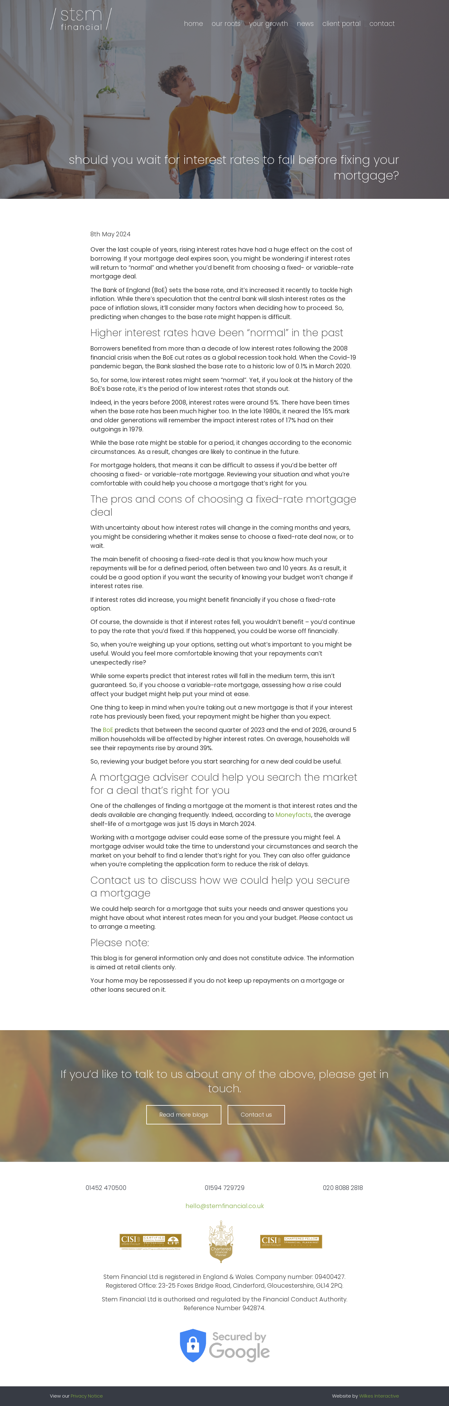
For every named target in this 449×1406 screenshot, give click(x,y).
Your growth (268, 23)
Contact (382, 23)
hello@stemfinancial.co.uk (225, 1206)
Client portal (341, 23)
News (305, 23)
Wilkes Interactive (379, 1396)
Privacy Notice (87, 1396)
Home (193, 23)
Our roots (226, 23)
